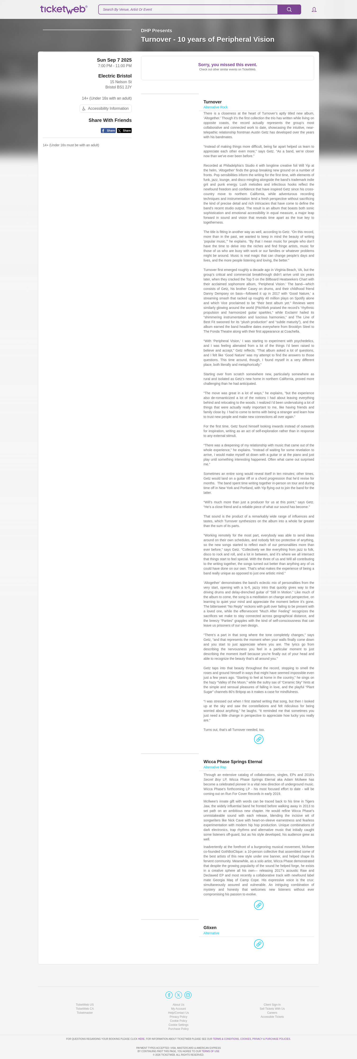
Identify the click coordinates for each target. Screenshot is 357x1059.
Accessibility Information (105, 146)
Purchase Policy (178, 1015)
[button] (312, 9)
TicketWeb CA (85, 995)
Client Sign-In (272, 991)
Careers (272, 999)
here (141, 1025)
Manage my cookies (178, 1011)
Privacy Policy (178, 1003)
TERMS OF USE (210, 1051)
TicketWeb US (85, 991)
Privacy (257, 1025)
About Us (178, 991)
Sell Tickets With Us (272, 995)
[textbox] (199, 9)
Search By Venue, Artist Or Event (127, 9)
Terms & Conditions (226, 1025)
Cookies (245, 1025)
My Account (178, 995)
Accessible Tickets (272, 1003)
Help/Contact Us (178, 999)
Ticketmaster (85, 999)
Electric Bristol (115, 112)
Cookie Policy (178, 1007)
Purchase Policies (277, 1025)
